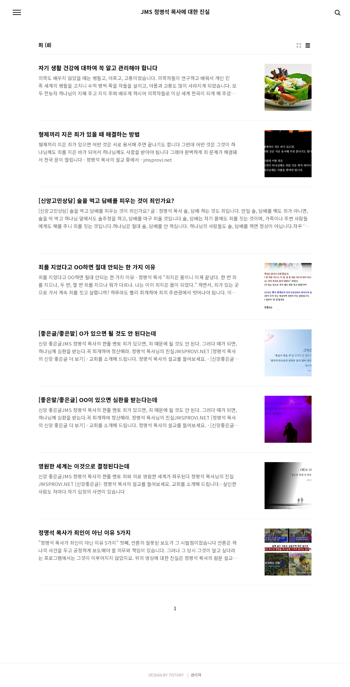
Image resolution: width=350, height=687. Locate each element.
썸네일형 (299, 45)
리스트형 (308, 45)
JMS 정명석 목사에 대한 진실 (175, 12)
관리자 (196, 674)
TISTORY (176, 674)
